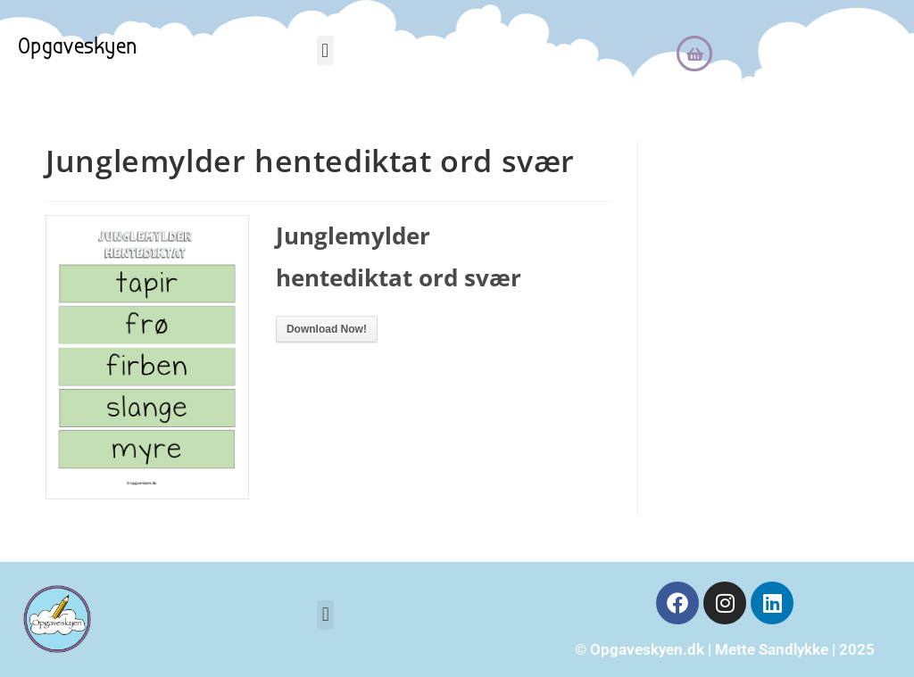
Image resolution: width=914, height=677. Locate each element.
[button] (325, 50)
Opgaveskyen (77, 46)
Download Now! (327, 329)
